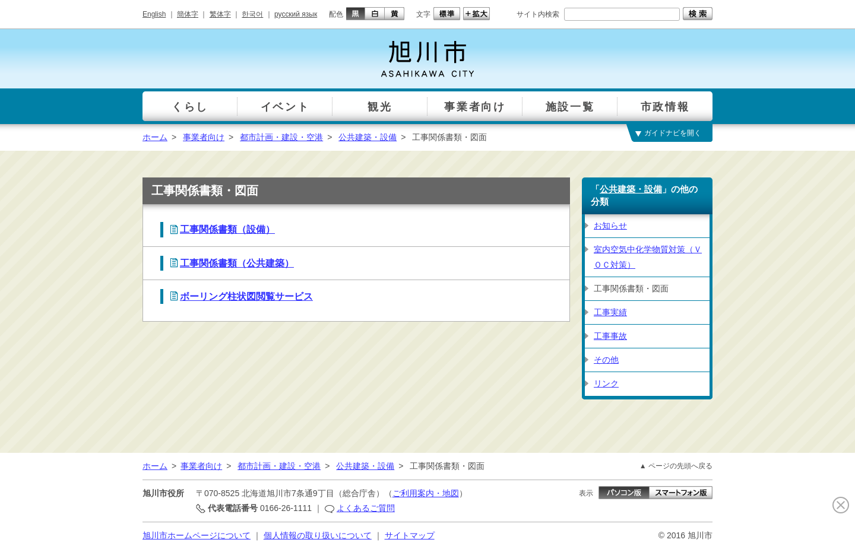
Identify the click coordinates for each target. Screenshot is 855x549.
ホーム (154, 137)
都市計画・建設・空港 (281, 137)
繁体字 (220, 14)
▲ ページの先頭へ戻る (675, 466)
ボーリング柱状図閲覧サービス (246, 296)
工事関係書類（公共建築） (237, 263)
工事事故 (610, 336)
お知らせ (610, 225)
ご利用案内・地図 (425, 493)
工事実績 (610, 312)
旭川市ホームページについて (196, 535)
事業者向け (203, 137)
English (154, 14)
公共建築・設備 (367, 137)
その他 (606, 359)
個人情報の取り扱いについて (318, 535)
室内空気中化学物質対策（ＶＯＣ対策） (648, 257)
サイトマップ (410, 535)
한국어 (252, 14)
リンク (606, 383)
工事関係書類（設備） (227, 229)
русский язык (295, 14)
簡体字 (187, 14)
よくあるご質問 (366, 508)
